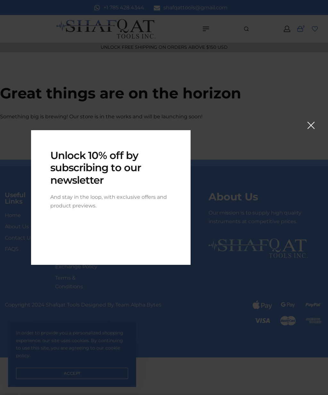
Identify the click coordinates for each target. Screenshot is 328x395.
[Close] (311, 125)
